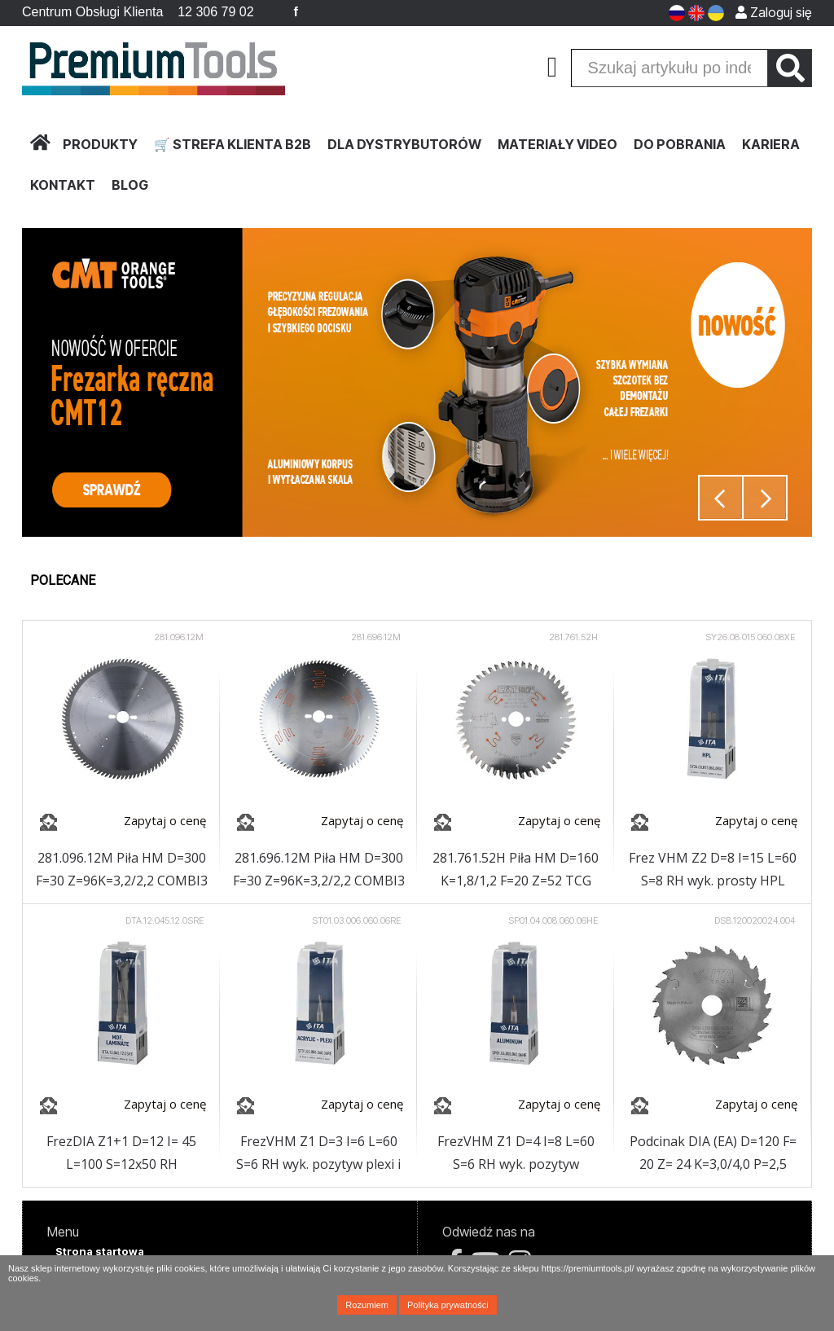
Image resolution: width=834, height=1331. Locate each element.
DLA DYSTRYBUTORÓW (404, 144)
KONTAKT (62, 185)
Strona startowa (99, 1251)
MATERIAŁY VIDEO (557, 144)
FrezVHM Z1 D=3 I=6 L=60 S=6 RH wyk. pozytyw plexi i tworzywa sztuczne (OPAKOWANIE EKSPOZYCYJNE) (318, 1153)
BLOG (130, 185)
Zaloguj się (773, 12)
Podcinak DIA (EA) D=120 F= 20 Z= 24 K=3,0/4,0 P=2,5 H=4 (713, 1153)
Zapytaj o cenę (165, 820)
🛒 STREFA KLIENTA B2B (232, 144)
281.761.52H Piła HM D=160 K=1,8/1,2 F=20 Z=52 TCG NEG (515, 870)
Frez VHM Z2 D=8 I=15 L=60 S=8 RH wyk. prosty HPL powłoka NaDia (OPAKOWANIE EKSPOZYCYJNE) (713, 870)
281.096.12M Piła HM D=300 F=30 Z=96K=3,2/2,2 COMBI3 (122, 869)
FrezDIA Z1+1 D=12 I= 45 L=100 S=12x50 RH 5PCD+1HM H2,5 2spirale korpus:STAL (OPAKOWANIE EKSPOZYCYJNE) (122, 1153)
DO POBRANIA (680, 144)
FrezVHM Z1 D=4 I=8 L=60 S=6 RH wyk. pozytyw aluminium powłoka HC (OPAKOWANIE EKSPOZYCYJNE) (516, 1153)
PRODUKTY (100, 144)
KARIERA (771, 144)
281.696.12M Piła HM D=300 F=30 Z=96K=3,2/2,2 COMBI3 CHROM (319, 870)
